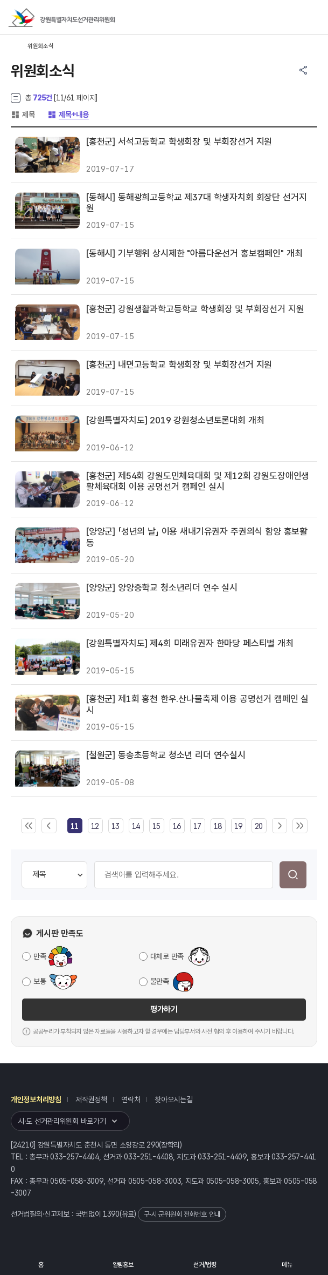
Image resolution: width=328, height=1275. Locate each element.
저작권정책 (91, 1099)
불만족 (159, 981)
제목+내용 (68, 114)
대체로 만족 (167, 956)
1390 (111, 1214)
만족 (39, 956)
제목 (22, 114)
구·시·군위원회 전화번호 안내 (182, 1214)
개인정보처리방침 (36, 1099)
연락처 (130, 1099)
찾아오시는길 (173, 1099)
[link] (75, 826)
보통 (39, 981)
